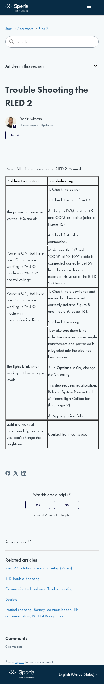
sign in (19, 661)
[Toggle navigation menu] (89, 7)
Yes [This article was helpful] (37, 504)
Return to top (18, 541)
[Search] (52, 41)
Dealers (11, 599)
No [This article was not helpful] (66, 504)
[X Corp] (15, 473)
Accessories (25, 28)
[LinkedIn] (23, 473)
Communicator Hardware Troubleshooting (39, 589)
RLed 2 (43, 28)
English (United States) (79, 674)
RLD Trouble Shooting (22, 578)
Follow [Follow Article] (15, 135)
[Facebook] (7, 473)
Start (8, 28)
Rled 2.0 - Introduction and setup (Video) (38, 568)
